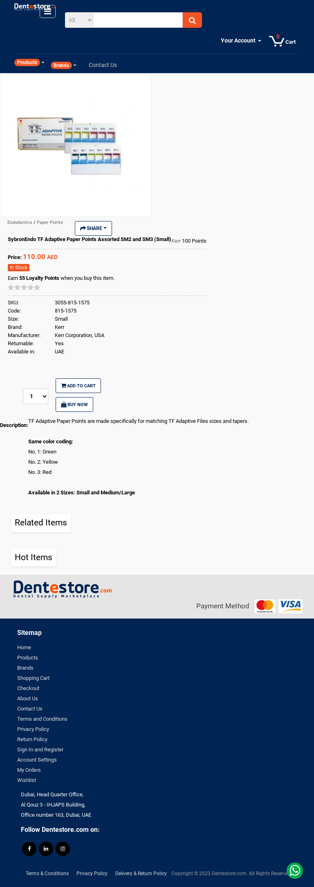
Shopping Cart (33, 678)
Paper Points (50, 222)
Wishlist (26, 780)
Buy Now (74, 404)
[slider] (24, 287)
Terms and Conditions (42, 719)
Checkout (28, 688)
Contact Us (30, 709)
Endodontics (20, 222)
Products (27, 658)
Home (24, 647)
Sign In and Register (40, 749)
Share (93, 228)
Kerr (176, 241)
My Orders (29, 770)
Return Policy (32, 739)
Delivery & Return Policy (141, 873)
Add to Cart (78, 386)
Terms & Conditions (47, 873)
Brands (25, 668)
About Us (27, 698)
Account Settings (37, 760)
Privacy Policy (33, 729)
